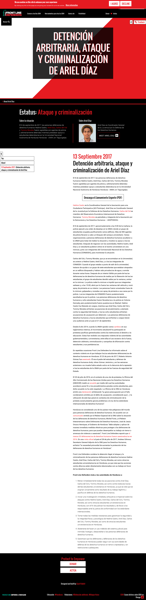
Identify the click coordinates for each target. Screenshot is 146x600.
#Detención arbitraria (80, 594)
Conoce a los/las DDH (34, 13)
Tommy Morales (27, 130)
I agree (114, 3)
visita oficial (89, 439)
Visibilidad (81, 13)
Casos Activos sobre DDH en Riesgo (132, 596)
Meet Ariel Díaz (107, 135)
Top (2, 158)
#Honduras (59, 594)
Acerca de (71, 13)
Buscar (6, 21)
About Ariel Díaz (9, 101)
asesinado (86, 359)
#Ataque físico (94, 594)
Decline (126, 3)
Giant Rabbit (80, 583)
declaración (86, 392)
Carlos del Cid (61, 128)
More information (72, 5)
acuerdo (93, 383)
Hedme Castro (78, 205)
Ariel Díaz (51, 128)
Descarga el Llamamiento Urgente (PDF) (103, 197)
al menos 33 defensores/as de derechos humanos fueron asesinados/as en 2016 (102, 436)
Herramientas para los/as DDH (54, 13)
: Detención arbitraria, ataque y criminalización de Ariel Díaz (15, 168)
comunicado (78, 416)
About (3, 162)
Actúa (115, 13)
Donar (108, 13)
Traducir (141, 22)
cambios (117, 327)
